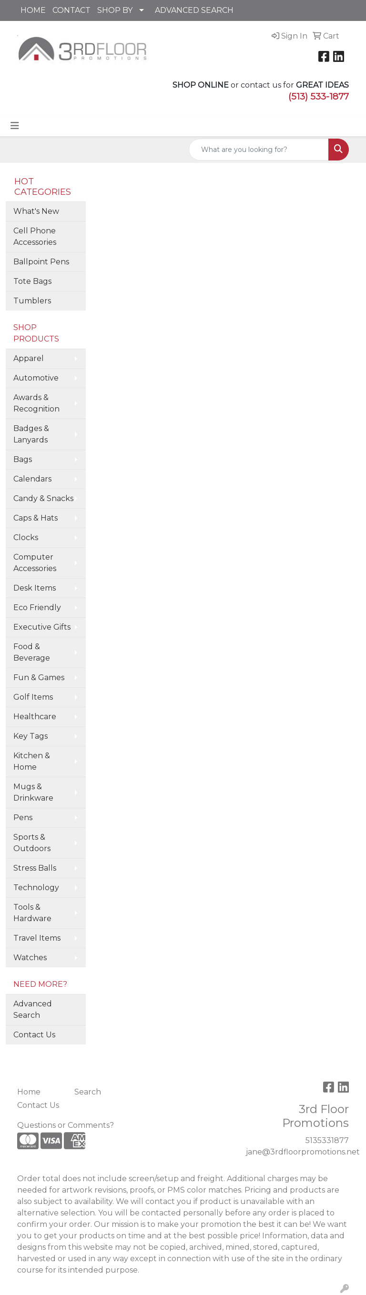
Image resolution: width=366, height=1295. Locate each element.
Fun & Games (38, 677)
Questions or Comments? (65, 1125)
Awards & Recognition (36, 403)
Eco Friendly (37, 607)
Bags (22, 459)
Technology (36, 887)
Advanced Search (32, 1009)
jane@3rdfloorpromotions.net (303, 1151)
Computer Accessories (34, 562)
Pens (22, 817)
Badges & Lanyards (31, 434)
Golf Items (33, 697)
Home (29, 1091)
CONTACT (71, 10)
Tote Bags (32, 281)
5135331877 (327, 1140)
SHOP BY (114, 10)
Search (87, 1091)
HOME (33, 10)
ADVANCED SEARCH (194, 10)
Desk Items (34, 587)
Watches (30, 957)
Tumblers (32, 300)
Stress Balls (34, 868)
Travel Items (37, 938)
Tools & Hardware (32, 913)
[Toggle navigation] (15, 125)
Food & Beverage (31, 652)
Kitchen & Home (31, 761)
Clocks (25, 537)
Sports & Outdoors (32, 843)
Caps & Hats (35, 517)
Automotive (36, 377)
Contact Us (34, 1034)
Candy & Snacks (43, 498)
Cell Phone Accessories (34, 236)
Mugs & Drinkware (33, 792)
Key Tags (30, 736)
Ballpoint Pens (41, 261)
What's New (36, 211)
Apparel (28, 358)
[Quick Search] (259, 150)
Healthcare (34, 716)
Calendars (32, 478)
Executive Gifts (42, 627)
